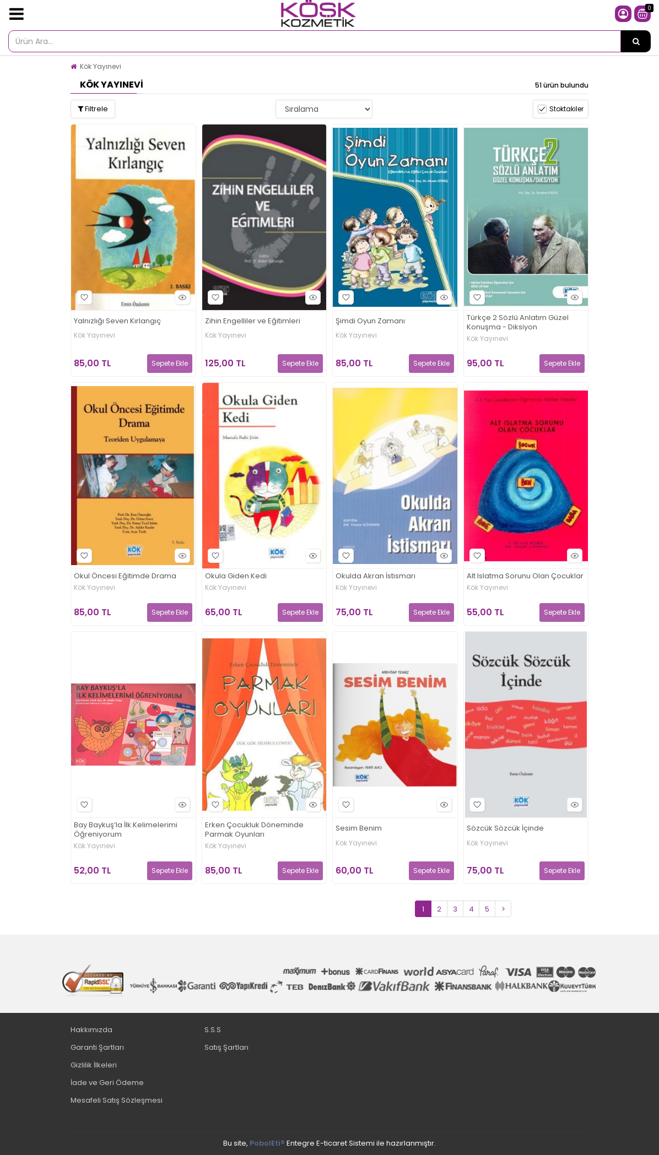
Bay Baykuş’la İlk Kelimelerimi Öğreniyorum (125, 830)
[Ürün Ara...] (636, 41)
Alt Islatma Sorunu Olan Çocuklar (525, 576)
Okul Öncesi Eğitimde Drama (125, 576)
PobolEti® (267, 1143)
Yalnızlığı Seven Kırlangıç (117, 321)
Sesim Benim (359, 828)
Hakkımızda (91, 1029)
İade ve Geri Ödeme (107, 1082)
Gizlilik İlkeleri (94, 1065)
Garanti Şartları (97, 1047)
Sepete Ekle (170, 363)
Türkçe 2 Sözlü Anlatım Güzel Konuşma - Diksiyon (518, 322)
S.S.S (212, 1029)
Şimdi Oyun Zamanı (370, 321)
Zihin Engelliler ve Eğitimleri (252, 321)
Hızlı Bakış (181, 297)
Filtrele (93, 109)
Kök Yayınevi (100, 66)
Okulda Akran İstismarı (375, 576)
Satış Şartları (226, 1047)
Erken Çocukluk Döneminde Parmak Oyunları (254, 830)
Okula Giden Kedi (236, 576)
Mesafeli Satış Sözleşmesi (117, 1100)
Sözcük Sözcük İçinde (505, 828)
